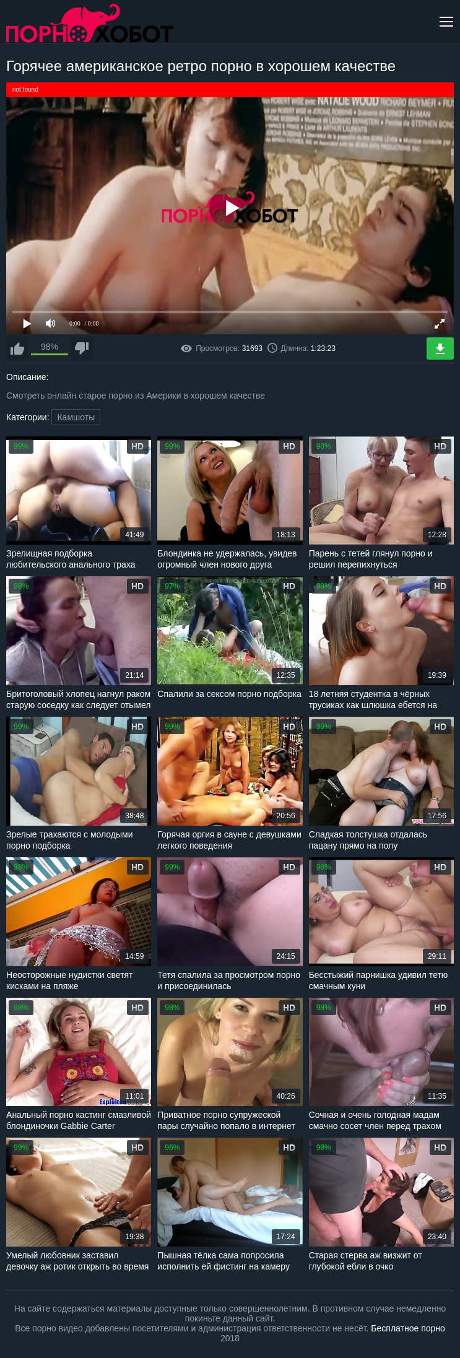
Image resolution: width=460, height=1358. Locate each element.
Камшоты (76, 417)
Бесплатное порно (408, 1328)
